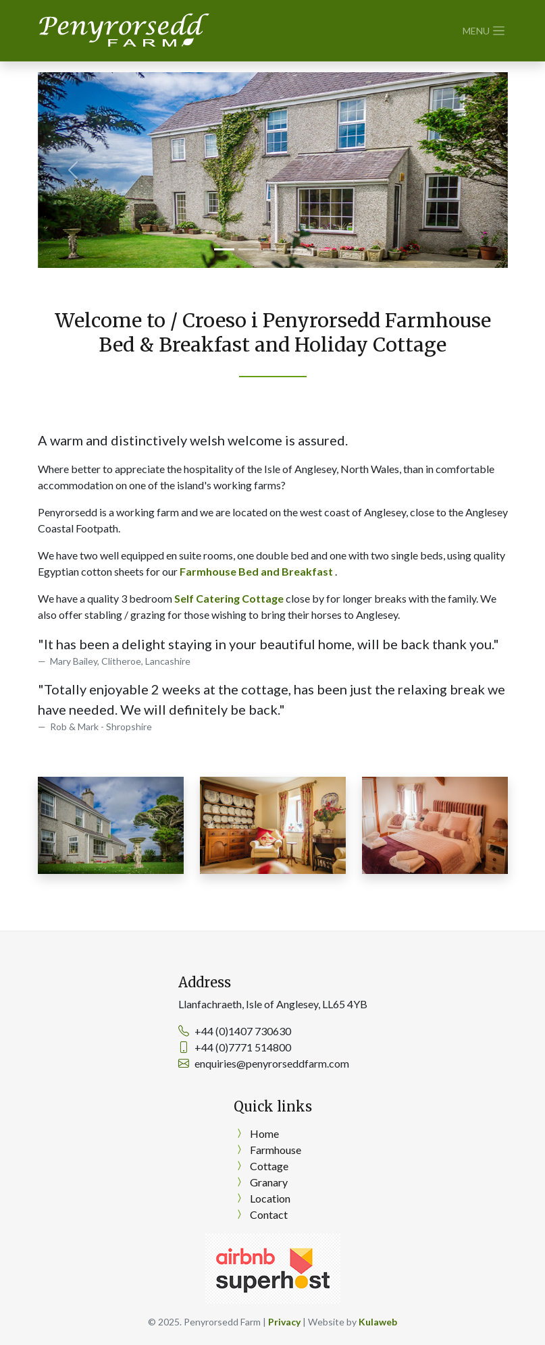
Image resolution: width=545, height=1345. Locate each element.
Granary (269, 1182)
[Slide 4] (297, 249)
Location (270, 1198)
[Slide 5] (321, 249)
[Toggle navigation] (485, 30)
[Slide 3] (273, 249)
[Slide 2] (248, 249)
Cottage (269, 1165)
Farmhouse (275, 1149)
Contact (269, 1214)
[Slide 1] (224, 249)
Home (264, 1133)
